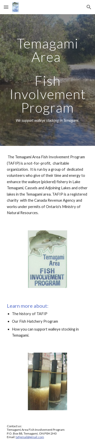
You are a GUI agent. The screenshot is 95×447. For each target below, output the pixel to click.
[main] (47, 80)
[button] (6, 7)
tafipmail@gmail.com (30, 437)
